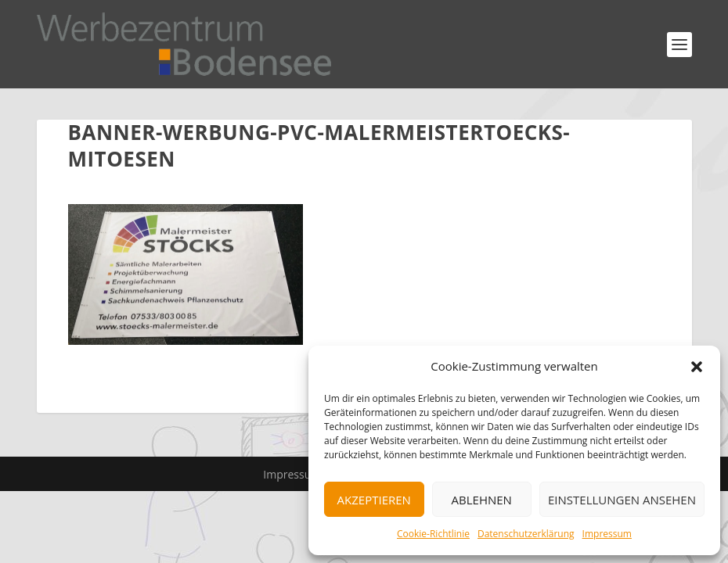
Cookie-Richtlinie (433, 533)
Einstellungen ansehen (622, 499)
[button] (697, 367)
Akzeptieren (374, 499)
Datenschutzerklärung (526, 533)
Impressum (607, 533)
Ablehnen (482, 499)
